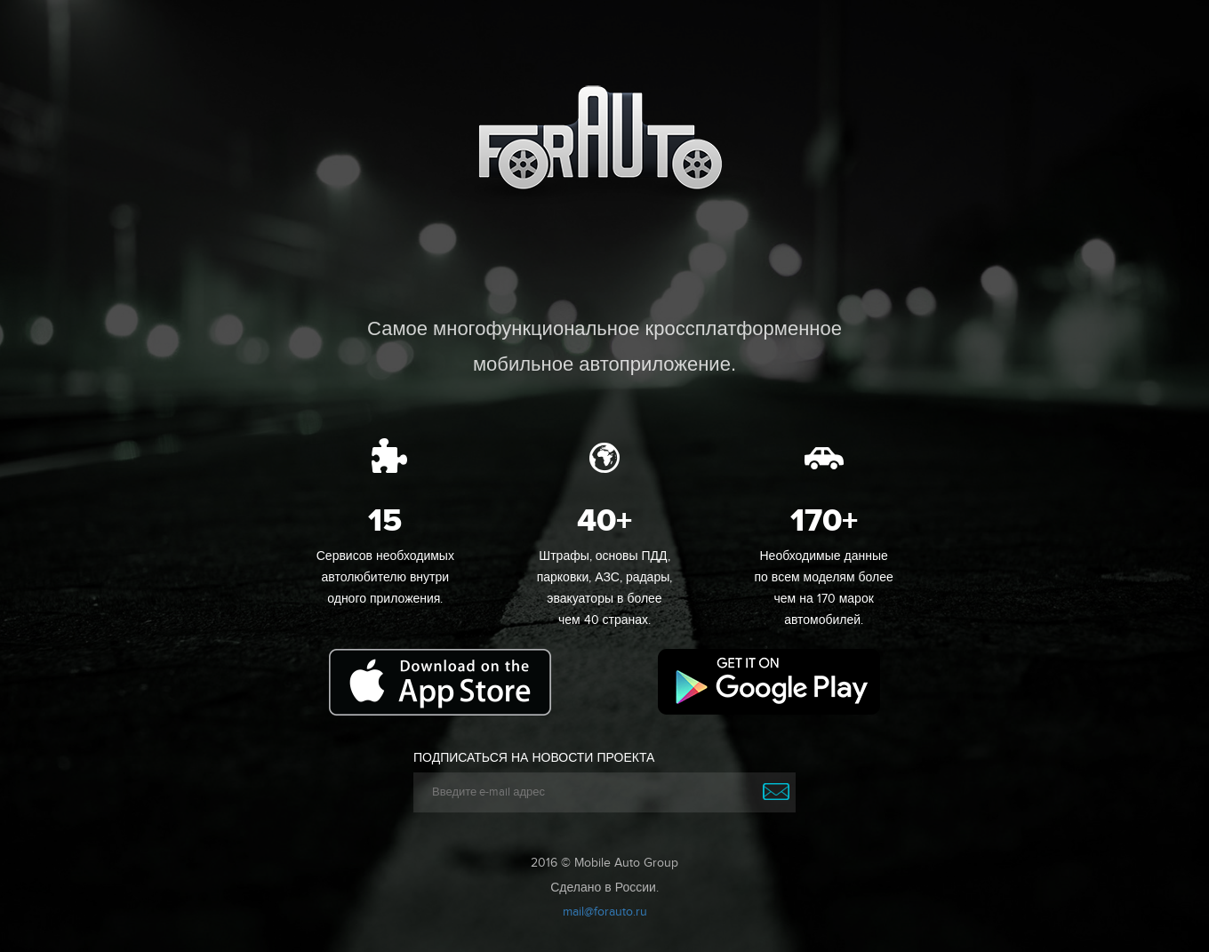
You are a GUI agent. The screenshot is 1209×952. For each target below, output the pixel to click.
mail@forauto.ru (605, 912)
